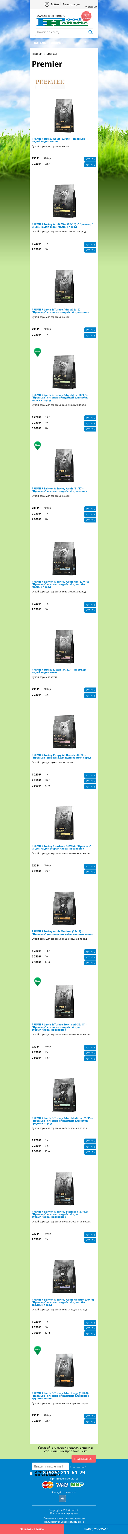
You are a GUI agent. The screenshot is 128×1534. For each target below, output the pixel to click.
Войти (55, 4)
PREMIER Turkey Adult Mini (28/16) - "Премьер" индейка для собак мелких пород (62, 225)
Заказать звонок (32, 1529)
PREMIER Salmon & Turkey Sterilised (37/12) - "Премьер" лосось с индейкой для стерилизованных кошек (60, 1214)
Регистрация (71, 4)
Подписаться (83, 1459)
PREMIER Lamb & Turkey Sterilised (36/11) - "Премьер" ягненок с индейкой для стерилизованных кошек (59, 1027)
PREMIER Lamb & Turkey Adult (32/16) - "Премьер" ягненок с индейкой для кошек (60, 310)
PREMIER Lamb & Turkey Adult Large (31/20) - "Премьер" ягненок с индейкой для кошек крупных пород (60, 1396)
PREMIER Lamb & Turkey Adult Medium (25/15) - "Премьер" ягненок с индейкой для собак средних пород (62, 1121)
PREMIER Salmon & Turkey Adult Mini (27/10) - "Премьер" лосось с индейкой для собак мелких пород (61, 584)
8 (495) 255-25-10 (96, 1529)
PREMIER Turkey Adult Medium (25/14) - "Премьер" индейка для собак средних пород (62, 932)
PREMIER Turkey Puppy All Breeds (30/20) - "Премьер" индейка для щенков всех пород (61, 756)
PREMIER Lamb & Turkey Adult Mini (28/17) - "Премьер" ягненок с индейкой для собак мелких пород (60, 397)
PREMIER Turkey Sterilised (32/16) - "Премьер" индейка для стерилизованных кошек (61, 847)
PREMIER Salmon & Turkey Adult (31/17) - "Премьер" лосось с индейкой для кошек (59, 489)
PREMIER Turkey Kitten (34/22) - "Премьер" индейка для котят (59, 671)
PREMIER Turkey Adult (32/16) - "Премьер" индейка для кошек (59, 140)
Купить (90, 159)
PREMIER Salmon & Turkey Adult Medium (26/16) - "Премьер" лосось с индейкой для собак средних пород (63, 1302)
